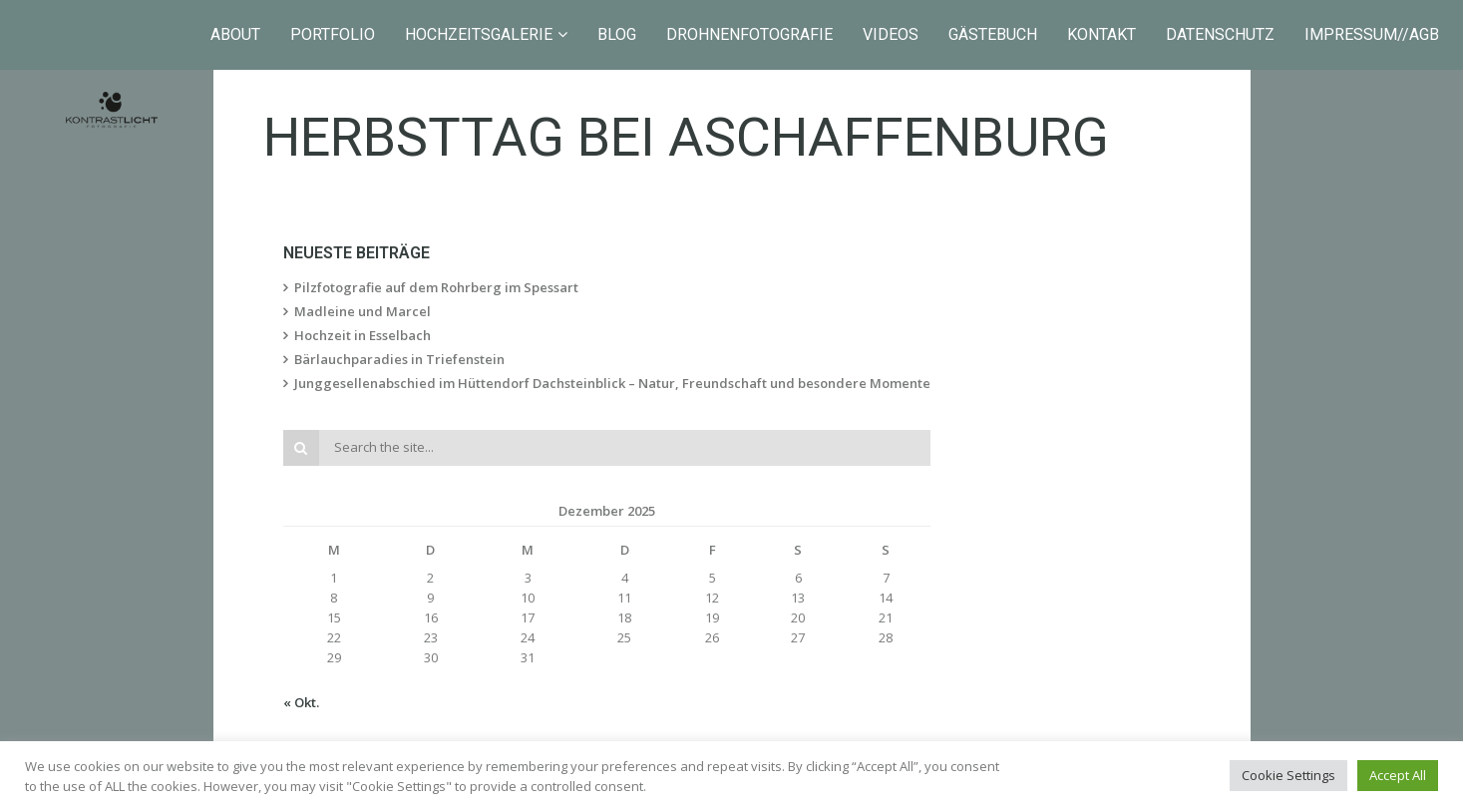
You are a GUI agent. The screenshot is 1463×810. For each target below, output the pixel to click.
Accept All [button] (1397, 775)
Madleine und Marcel (362, 311)
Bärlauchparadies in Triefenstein (399, 359)
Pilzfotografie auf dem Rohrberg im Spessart (436, 287)
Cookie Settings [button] (1288, 775)
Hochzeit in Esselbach (362, 335)
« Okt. (301, 702)
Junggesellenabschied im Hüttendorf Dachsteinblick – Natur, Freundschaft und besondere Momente (612, 383)
